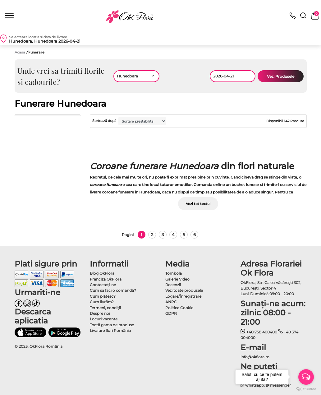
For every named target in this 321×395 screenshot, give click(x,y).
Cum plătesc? (103, 296)
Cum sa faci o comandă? (113, 290)
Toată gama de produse (112, 325)
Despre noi (100, 313)
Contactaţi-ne (103, 284)
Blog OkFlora (102, 273)
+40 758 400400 (259, 332)
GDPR (171, 313)
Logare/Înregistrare (183, 296)
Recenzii (173, 284)
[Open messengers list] (306, 377)
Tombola (173, 273)
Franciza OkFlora (106, 279)
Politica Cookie (179, 307)
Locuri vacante (103, 319)
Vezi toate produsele (184, 290)
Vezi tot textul (198, 204)
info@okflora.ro (255, 357)
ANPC (171, 302)
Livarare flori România (110, 330)
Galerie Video (177, 279)
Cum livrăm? (102, 302)
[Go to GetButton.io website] (306, 389)
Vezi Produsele (280, 76)
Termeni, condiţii (105, 307)
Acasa (20, 52)
